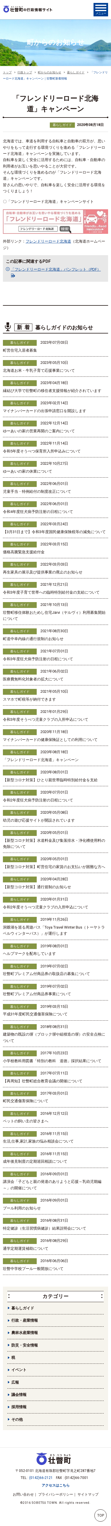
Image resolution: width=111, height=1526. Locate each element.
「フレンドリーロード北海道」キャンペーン (41, 760)
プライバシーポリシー (55, 1494)
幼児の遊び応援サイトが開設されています (39, 820)
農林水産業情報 (24, 1332)
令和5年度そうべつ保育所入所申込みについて (42, 451)
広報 (15, 1382)
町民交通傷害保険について (25, 1101)
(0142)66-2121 (41, 1478)
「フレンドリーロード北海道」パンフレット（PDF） (56, 269)
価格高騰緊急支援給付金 (24, 552)
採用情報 (19, 1407)
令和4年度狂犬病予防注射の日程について (38, 511)
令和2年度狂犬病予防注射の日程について (38, 800)
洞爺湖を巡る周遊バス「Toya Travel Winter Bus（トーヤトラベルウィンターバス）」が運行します (54, 930)
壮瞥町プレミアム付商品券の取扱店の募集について (46, 974)
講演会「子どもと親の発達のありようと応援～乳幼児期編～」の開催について (52, 1184)
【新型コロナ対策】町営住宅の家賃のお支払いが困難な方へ (54, 867)
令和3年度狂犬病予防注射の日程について (38, 659)
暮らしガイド (62, 125)
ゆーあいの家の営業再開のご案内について (39, 431)
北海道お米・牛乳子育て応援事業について (39, 370)
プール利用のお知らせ (22, 1208)
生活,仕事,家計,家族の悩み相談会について (38, 1141)
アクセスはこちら (56, 1485)
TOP (100, 1515)
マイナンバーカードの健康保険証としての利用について (50, 739)
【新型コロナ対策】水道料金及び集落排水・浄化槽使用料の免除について (54, 843)
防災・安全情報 (24, 1345)
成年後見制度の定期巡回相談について (35, 1161)
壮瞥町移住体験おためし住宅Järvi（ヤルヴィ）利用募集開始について (54, 615)
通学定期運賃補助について (25, 1248)
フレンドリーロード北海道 (48, 241)
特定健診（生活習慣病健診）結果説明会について (44, 1228)
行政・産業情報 (24, 1320)
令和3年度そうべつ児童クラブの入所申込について (45, 719)
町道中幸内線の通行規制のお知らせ (33, 639)
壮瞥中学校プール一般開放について (33, 1268)
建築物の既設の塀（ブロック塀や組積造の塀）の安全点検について (54, 1037)
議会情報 (19, 1394)
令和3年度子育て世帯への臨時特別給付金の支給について (51, 592)
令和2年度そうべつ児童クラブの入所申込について (45, 907)
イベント (19, 1370)
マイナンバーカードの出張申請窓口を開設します (44, 411)
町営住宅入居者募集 (20, 350)
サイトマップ (87, 1494)
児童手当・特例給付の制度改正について (37, 491)
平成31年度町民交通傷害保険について (35, 1014)
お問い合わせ (23, 1494)
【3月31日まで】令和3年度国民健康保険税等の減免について (54, 532)
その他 (17, 1419)
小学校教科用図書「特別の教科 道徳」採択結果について (52, 1061)
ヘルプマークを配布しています (29, 953)
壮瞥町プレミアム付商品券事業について (37, 994)
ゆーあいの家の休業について (27, 471)
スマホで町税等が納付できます (29, 699)
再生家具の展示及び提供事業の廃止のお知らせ (42, 572)
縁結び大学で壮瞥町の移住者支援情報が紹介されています (52, 390)
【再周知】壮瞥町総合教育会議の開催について (42, 1081)
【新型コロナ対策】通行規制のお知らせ (37, 887)
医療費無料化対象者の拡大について (33, 679)
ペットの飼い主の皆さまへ (25, 1121)
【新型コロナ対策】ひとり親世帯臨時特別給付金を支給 (50, 780)
